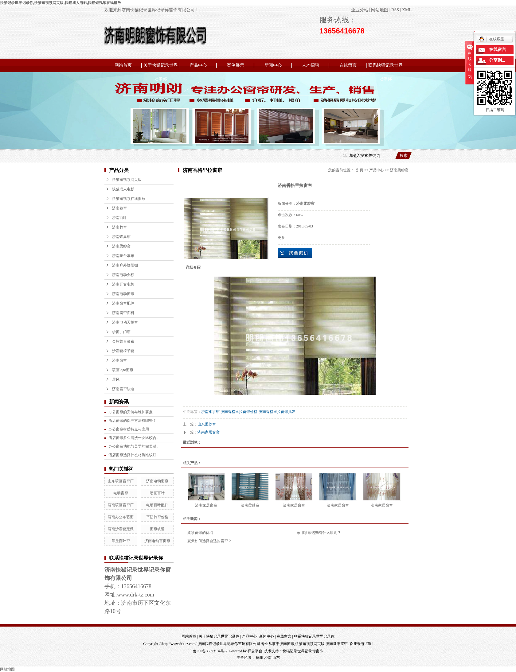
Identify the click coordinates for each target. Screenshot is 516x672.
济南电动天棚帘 (125, 322)
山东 (276, 657)
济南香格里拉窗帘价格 (239, 412)
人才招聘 (310, 65)
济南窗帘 (119, 360)
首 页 (359, 170)
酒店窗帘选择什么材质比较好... (133, 455)
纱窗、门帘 (121, 332)
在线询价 (295, 253)
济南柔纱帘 (121, 246)
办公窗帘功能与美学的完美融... (133, 446)
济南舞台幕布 (123, 256)
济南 (268, 657)
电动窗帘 (120, 493)
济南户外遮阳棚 (125, 265)
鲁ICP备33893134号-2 (210, 651)
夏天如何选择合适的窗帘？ (209, 541)
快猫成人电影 (123, 189)
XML (407, 10)
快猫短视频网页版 (127, 179)
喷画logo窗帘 (122, 370)
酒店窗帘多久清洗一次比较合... (133, 438)
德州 (259, 657)
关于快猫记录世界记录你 (160, 67)
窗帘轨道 (157, 529)
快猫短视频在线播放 (128, 198)
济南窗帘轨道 (123, 389)
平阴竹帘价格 (157, 517)
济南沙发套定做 (121, 529)
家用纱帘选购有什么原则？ (319, 532)
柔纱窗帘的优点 (200, 532)
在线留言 (348, 65)
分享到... (497, 60)
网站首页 (123, 65)
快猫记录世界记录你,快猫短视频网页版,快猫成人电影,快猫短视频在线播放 (60, 3)
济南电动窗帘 (123, 294)
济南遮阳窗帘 (337, 644)
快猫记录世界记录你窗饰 (303, 651)
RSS (395, 10)
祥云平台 (255, 651)
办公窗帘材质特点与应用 (128, 429)
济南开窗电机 (123, 284)
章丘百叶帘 (120, 541)
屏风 (115, 379)
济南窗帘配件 (123, 303)
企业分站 (359, 10)
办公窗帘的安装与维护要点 (130, 412)
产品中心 (198, 65)
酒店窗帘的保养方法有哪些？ (132, 420)
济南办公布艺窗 (121, 517)
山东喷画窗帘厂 (121, 481)
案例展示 (235, 65)
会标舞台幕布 (123, 341)
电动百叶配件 (157, 505)
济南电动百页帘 (157, 541)
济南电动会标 (123, 275)
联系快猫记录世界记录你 (385, 67)
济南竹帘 (119, 227)
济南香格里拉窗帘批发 (277, 412)
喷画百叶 (157, 493)
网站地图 (379, 10)
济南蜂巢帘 (121, 237)
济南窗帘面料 (123, 313)
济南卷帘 (119, 208)
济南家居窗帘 (208, 432)
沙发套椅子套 (123, 351)
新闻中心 (273, 65)
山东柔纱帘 (206, 424)
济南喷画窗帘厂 (121, 505)
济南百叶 (119, 218)
